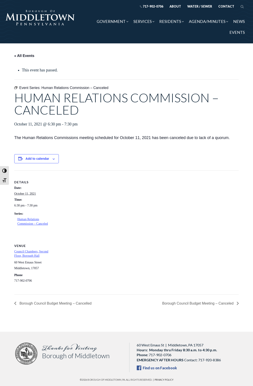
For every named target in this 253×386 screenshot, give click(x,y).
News (239, 21)
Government (111, 21)
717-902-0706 (151, 6)
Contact (226, 6)
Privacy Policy (164, 379)
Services (142, 21)
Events (237, 32)
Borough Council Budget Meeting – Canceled (198, 303)
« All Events (24, 56)
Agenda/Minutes (207, 21)
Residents (170, 21)
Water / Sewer (199, 6)
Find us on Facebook (157, 368)
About (175, 6)
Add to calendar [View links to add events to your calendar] (37, 158)
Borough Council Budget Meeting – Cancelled (55, 303)
